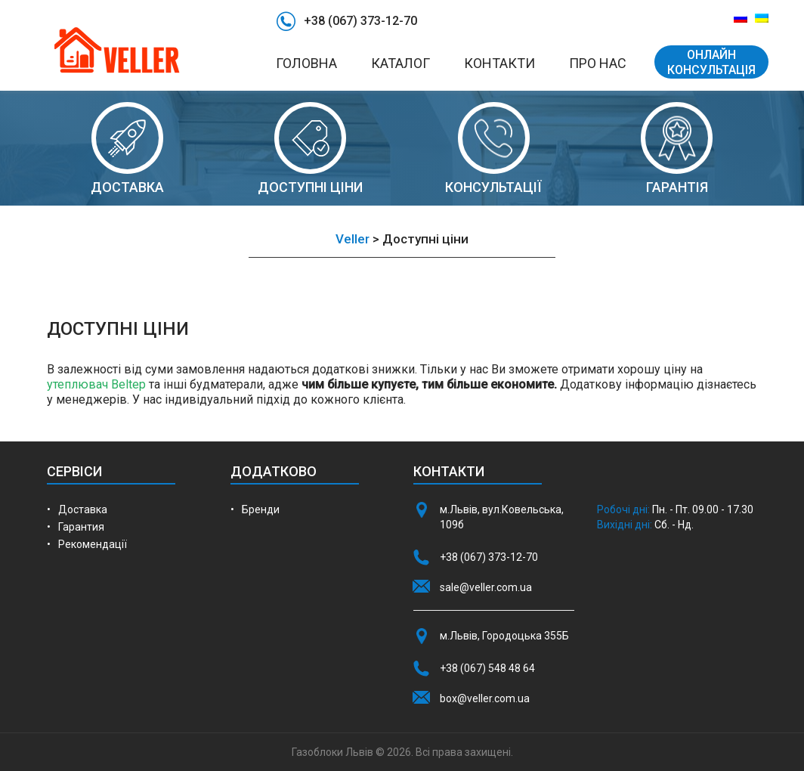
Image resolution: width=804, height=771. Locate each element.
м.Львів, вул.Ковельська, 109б (502, 517)
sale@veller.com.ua (486, 587)
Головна (306, 63)
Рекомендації (92, 544)
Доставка (82, 509)
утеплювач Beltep (96, 384)
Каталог (400, 63)
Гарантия (81, 527)
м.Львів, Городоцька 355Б (504, 636)
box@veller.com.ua (485, 698)
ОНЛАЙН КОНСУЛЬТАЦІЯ (711, 62)
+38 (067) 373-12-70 (360, 21)
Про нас (597, 63)
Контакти (499, 63)
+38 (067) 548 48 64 (487, 668)
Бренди (261, 509)
